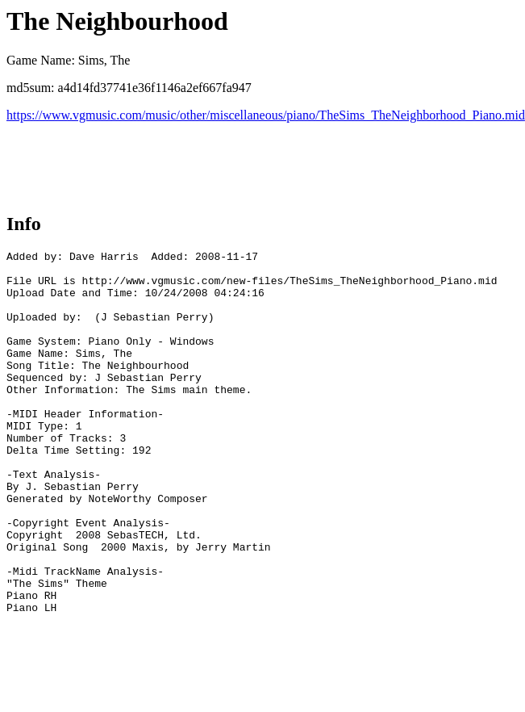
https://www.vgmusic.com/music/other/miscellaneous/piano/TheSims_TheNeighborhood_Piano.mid (265, 115)
